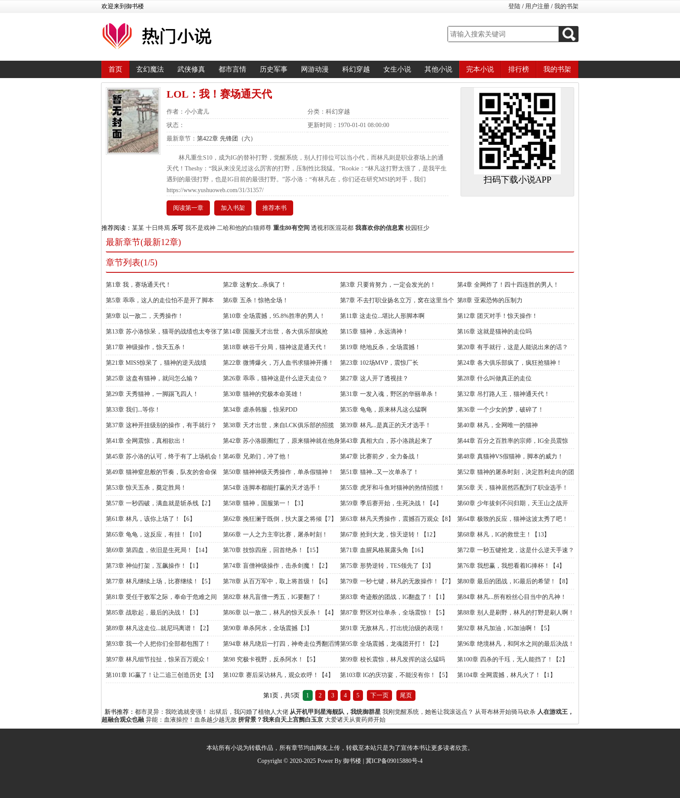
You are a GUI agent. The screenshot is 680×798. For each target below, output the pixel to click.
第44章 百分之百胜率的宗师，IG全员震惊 (512, 441)
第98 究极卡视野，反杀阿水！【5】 (271, 659)
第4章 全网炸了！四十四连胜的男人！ (508, 284)
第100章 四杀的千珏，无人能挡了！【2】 (512, 659)
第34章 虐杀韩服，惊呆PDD (260, 409)
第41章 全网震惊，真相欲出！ (146, 441)
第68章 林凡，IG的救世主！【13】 (503, 534)
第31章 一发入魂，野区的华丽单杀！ (389, 394)
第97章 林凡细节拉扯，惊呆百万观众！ (158, 659)
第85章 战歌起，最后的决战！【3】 (154, 612)
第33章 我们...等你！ (133, 409)
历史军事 (274, 69)
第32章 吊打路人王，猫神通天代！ (503, 394)
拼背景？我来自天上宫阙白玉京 (280, 719)
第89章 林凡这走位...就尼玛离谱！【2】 (159, 628)
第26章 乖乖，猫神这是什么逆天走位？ (275, 378)
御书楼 (352, 761)
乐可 (177, 228)
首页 (115, 69)
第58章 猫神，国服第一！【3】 (265, 503)
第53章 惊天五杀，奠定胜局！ (146, 487)
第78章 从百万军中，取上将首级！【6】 (277, 581)
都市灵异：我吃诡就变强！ (171, 712)
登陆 (514, 6)
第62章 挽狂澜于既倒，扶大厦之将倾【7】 (280, 519)
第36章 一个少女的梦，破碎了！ (500, 409)
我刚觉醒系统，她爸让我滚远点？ (428, 712)
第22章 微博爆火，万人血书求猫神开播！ (278, 363)
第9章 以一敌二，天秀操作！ (144, 316)
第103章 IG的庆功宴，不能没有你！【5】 (395, 675)
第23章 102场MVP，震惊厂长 (379, 363)
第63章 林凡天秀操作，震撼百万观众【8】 (397, 519)
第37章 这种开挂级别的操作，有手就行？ (161, 425)
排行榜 (518, 69)
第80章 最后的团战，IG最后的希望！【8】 (514, 581)
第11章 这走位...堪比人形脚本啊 (382, 316)
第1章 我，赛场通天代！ (138, 284)
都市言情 (232, 69)
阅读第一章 (188, 208)
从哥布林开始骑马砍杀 (505, 712)
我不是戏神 (200, 228)
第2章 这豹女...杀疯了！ (255, 284)
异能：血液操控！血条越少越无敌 (191, 719)
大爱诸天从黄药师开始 (355, 719)
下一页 (379, 695)
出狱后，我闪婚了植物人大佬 (248, 712)
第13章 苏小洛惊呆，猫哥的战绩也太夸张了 (164, 331)
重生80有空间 (291, 228)
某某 (138, 228)
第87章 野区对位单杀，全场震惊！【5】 (394, 612)
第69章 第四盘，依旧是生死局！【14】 (158, 550)
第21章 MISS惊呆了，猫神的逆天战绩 (156, 363)
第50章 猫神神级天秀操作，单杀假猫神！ (278, 472)
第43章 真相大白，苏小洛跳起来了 (386, 441)
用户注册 (537, 6)
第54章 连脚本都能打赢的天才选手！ (272, 487)
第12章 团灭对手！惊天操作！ (497, 316)
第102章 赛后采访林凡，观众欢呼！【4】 (278, 675)
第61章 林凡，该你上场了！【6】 (151, 519)
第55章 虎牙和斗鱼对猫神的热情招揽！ (392, 487)
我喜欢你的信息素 (379, 228)
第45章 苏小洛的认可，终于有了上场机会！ (164, 456)
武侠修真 (191, 69)
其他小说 (438, 69)
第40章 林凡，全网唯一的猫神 (497, 425)
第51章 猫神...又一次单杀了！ (379, 472)
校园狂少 (417, 228)
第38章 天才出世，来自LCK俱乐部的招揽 (278, 425)
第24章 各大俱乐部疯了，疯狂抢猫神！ (509, 363)
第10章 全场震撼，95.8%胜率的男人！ (274, 316)
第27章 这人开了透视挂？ (374, 378)
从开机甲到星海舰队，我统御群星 (335, 712)
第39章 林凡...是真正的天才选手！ (385, 425)
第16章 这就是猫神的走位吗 (494, 331)
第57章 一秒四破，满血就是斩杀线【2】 (160, 503)
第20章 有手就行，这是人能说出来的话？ (512, 347)
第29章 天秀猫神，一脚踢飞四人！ (152, 394)
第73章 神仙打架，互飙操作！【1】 (154, 566)
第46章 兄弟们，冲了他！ (257, 456)
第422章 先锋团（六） (226, 138)
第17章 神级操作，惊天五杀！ (146, 347)
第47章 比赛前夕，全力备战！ (380, 456)
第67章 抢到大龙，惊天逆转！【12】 (389, 534)
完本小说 (480, 69)
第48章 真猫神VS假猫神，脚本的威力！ (510, 456)
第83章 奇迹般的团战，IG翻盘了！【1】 (394, 597)
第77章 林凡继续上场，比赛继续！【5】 (160, 581)
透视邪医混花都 (332, 228)
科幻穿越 (356, 69)
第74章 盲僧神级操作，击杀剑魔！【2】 (277, 566)
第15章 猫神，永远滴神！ (374, 331)
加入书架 (233, 208)
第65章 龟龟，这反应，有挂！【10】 (155, 534)
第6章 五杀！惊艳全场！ (255, 300)
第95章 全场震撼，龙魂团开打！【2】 (391, 644)
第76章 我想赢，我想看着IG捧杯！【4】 (511, 566)
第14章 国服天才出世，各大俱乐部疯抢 (275, 331)
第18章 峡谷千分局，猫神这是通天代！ (275, 347)
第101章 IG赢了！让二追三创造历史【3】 (161, 675)
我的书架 (566, 6)
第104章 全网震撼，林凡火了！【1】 (506, 675)
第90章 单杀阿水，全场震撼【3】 (268, 628)
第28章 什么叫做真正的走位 (494, 378)
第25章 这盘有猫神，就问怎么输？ (152, 378)
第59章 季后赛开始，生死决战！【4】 (391, 503)
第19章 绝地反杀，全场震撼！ (380, 347)
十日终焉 (158, 228)
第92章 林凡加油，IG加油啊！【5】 (505, 628)
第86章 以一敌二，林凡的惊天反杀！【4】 (280, 612)
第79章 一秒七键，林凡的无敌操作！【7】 (397, 581)
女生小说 (397, 69)
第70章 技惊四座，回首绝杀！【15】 (272, 550)
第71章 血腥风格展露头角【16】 (383, 550)
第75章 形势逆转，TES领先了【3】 (387, 566)
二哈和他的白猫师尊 (244, 228)
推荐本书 (274, 208)
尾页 (406, 695)
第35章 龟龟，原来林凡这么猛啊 (383, 409)
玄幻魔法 (150, 69)
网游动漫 (315, 69)
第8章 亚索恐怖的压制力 (490, 300)
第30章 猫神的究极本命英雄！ (263, 394)
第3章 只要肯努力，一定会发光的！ (388, 284)
